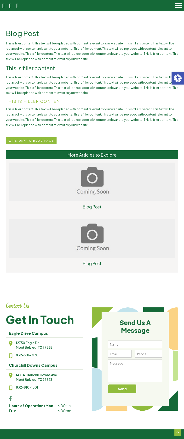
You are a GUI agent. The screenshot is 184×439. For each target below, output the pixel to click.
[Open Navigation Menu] (178, 5)
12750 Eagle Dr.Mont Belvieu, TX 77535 (34, 345)
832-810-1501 (27, 387)
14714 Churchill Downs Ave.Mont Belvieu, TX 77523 (37, 377)
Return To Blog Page (31, 140)
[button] (178, 78)
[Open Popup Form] (17, 5)
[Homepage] (3, 5)
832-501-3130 (27, 355)
